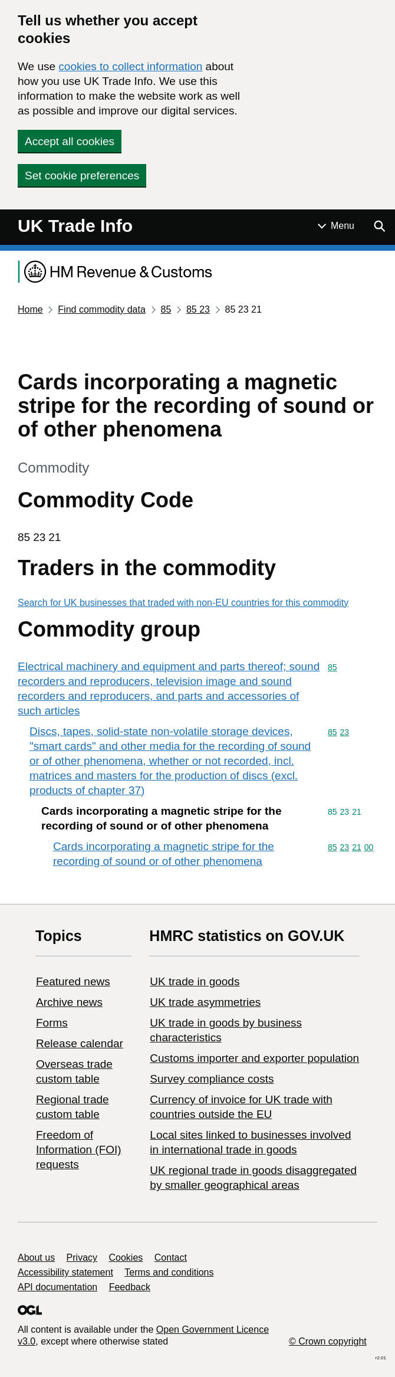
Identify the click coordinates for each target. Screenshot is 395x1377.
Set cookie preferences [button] (82, 175)
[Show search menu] (379, 226)
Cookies (126, 1258)
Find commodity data (102, 309)
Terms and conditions (168, 1272)
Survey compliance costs (212, 1079)
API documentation (57, 1287)
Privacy (82, 1258)
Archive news (69, 1002)
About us (36, 1258)
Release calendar (79, 1043)
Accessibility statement (65, 1272)
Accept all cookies (69, 141)
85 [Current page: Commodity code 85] (165, 309)
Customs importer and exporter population (254, 1058)
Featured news (73, 981)
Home (30, 309)
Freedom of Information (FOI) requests (78, 1150)
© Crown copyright (328, 1341)
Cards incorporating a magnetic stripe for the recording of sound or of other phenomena (163, 853)
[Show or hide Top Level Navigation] (336, 226)
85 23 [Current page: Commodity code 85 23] (198, 309)
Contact (170, 1258)
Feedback (129, 1287)
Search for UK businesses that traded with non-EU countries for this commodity (183, 603)
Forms (52, 1023)
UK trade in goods (194, 981)
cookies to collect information (130, 66)
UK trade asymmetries (205, 1002)
